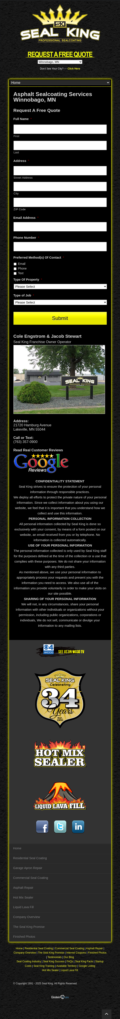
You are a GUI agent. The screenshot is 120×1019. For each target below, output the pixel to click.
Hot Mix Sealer (23, 897)
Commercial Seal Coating (30, 878)
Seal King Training (44, 965)
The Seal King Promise (29, 927)
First (16, 136)
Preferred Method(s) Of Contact (38, 257)
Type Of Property (27, 279)
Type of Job (23, 295)
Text (21, 273)
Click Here (74, 68)
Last (16, 152)
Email (21, 263)
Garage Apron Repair (27, 868)
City (16, 193)
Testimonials (54, 957)
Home (17, 848)
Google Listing (87, 965)
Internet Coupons (76, 952)
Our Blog (69, 957)
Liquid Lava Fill (23, 907)
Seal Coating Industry (28, 961)
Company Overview (26, 917)
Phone (22, 268)
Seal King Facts (84, 961)
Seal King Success (54, 961)
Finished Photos (24, 936)
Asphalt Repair (23, 887)
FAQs (70, 961)
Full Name (22, 119)
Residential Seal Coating (30, 858)
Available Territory (66, 965)
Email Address (26, 217)
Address (21, 161)
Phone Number (26, 237)
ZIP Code (20, 209)
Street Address (23, 177)
